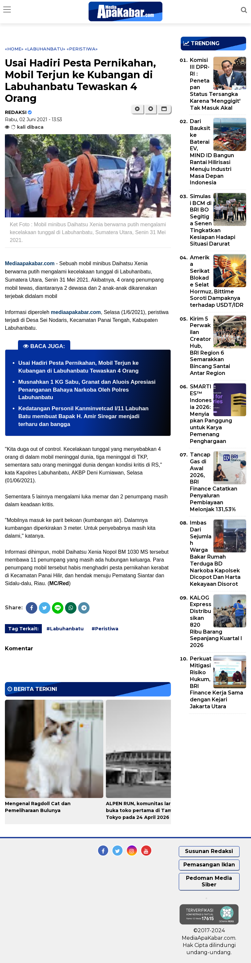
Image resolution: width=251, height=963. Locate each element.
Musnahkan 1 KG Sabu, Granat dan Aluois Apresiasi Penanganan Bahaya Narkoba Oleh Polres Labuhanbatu (87, 390)
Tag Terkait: (23, 629)
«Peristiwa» (82, 48)
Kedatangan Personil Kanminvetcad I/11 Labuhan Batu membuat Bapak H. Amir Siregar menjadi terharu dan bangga (83, 416)
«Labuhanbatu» (45, 48)
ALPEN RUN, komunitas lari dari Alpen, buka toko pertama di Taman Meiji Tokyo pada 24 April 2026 (153, 810)
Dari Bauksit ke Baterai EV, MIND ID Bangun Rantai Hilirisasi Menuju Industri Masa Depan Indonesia (212, 152)
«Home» (14, 48)
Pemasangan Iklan (209, 864)
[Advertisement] (216, 756)
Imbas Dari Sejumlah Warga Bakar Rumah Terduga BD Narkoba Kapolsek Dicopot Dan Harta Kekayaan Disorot (215, 553)
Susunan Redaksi (209, 851)
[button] (164, 109)
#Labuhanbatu (65, 629)
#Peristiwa (105, 629)
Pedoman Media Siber (209, 881)
